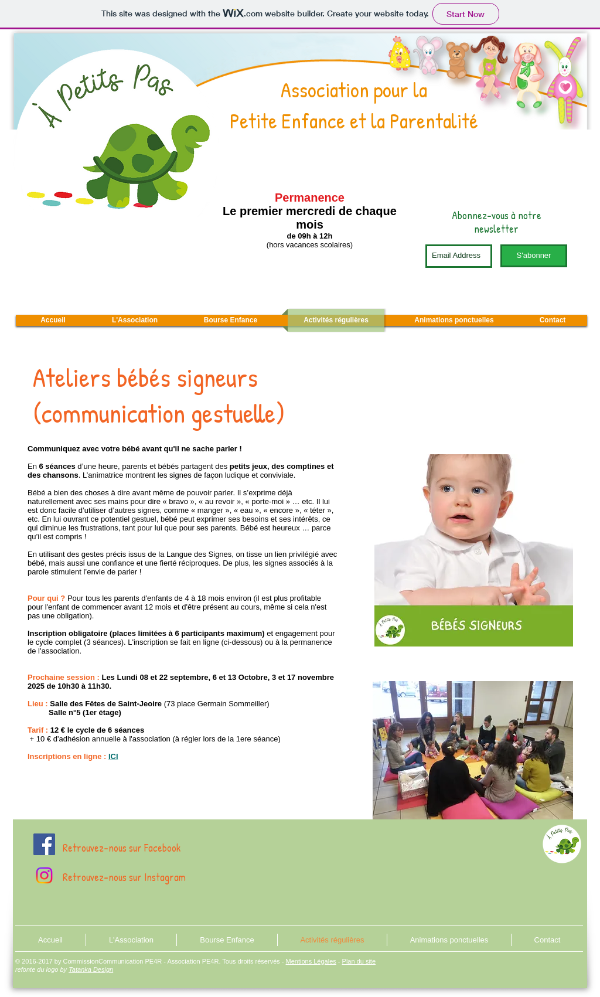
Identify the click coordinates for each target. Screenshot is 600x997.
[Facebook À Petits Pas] (44, 844)
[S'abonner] (533, 255)
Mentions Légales (311, 961)
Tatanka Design (91, 969)
